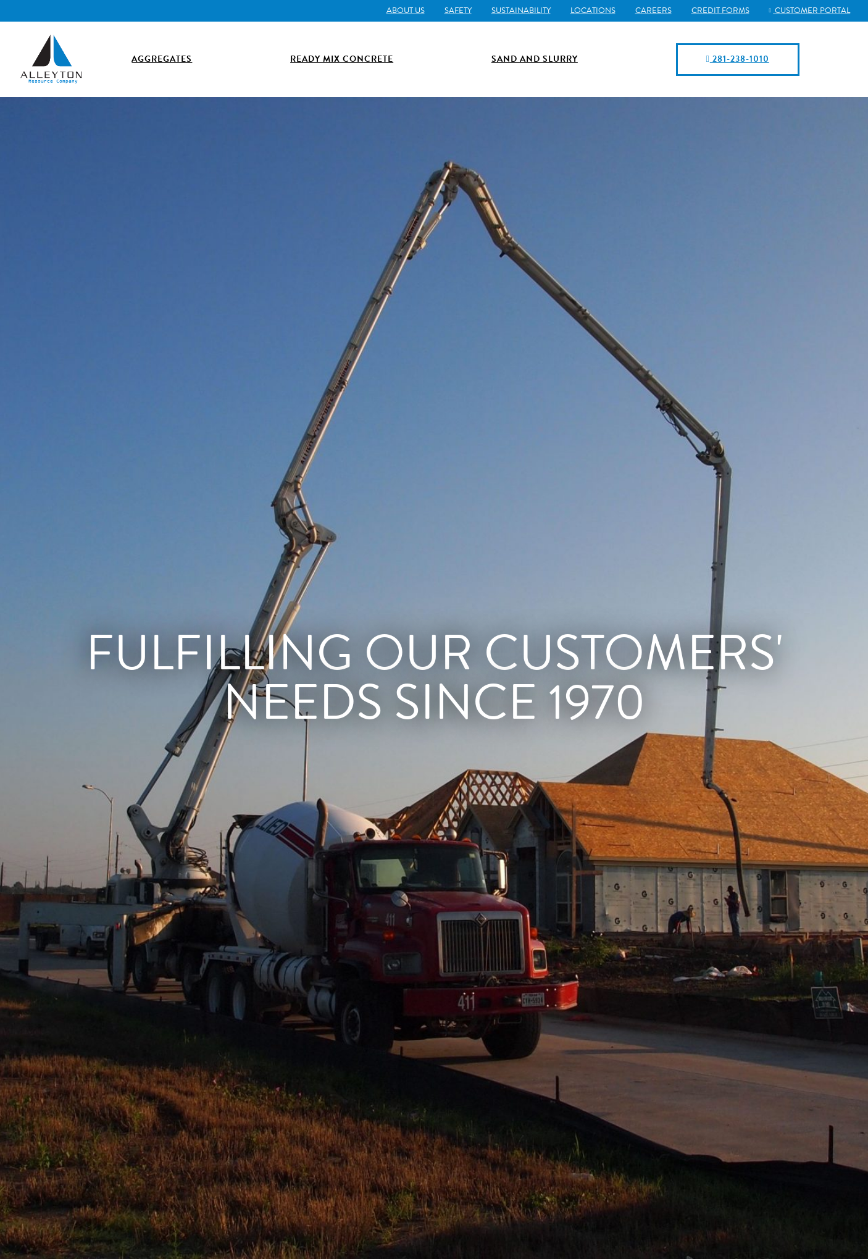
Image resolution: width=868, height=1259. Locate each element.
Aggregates (161, 58)
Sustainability (518, 10)
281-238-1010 (737, 58)
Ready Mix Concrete (341, 58)
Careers (650, 10)
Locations (589, 10)
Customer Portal (808, 10)
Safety (455, 10)
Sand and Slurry (534, 58)
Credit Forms (717, 10)
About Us (402, 10)
